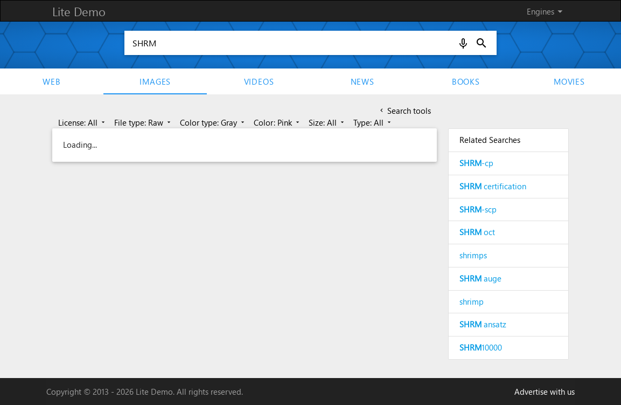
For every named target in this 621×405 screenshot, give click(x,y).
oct (477, 231)
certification (492, 186)
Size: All (327, 122)
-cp (476, 162)
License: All (82, 122)
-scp (478, 209)
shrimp (471, 301)
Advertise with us (544, 391)
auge (480, 278)
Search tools (404, 110)
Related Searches (489, 139)
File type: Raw (143, 122)
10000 (480, 347)
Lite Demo (79, 11)
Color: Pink (277, 122)
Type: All (373, 122)
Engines (546, 11)
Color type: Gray (213, 122)
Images (155, 81)
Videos (259, 81)
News (362, 81)
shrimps (473, 255)
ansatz (482, 324)
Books (466, 81)
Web (51, 81)
